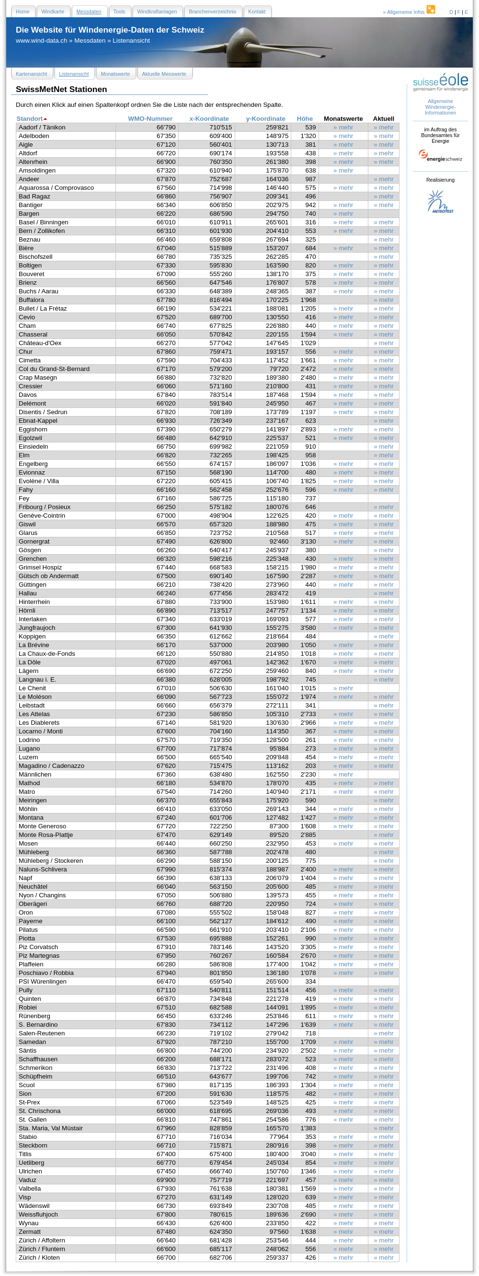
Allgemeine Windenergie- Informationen (440, 107)
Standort (30, 118)
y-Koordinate (265, 118)
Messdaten (89, 40)
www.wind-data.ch (41, 40)
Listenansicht (131, 40)
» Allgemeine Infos (410, 12)
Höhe (305, 118)
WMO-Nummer (150, 118)
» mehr (343, 127)
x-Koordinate (209, 118)
